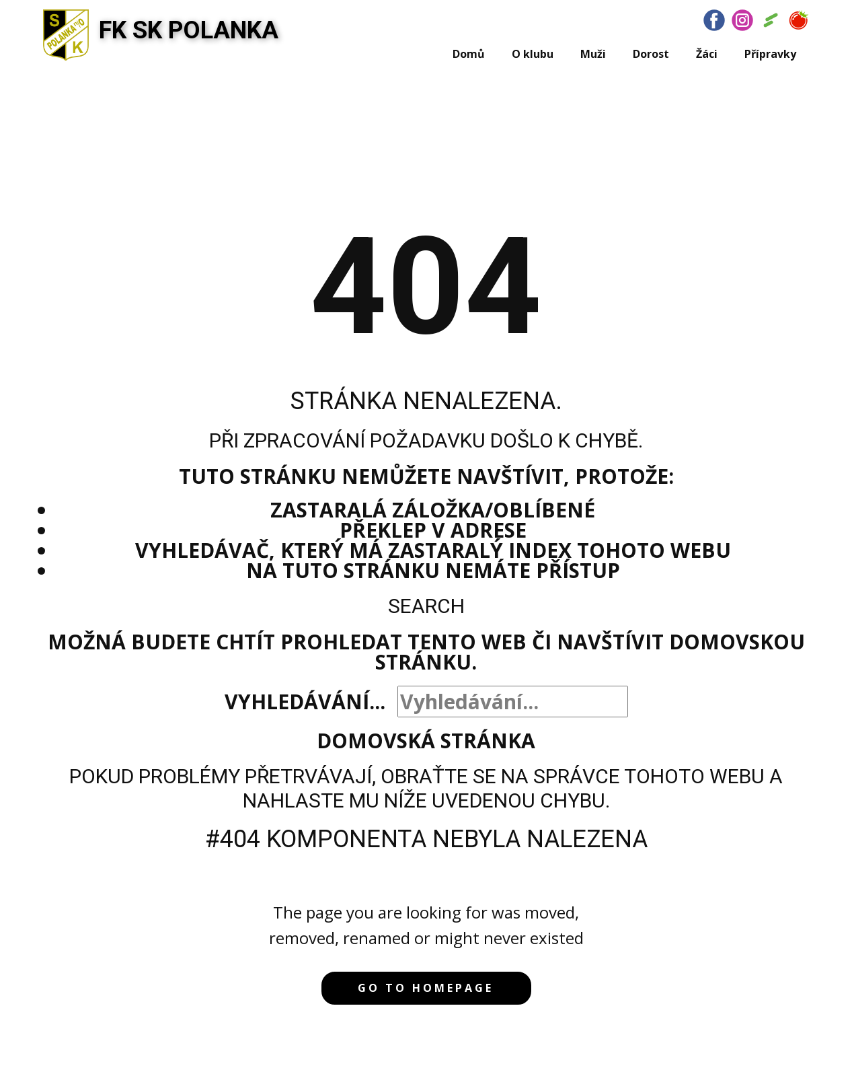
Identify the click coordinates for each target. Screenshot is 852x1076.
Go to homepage (426, 987)
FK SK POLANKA (188, 30)
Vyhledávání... (305, 701)
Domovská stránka (426, 740)
